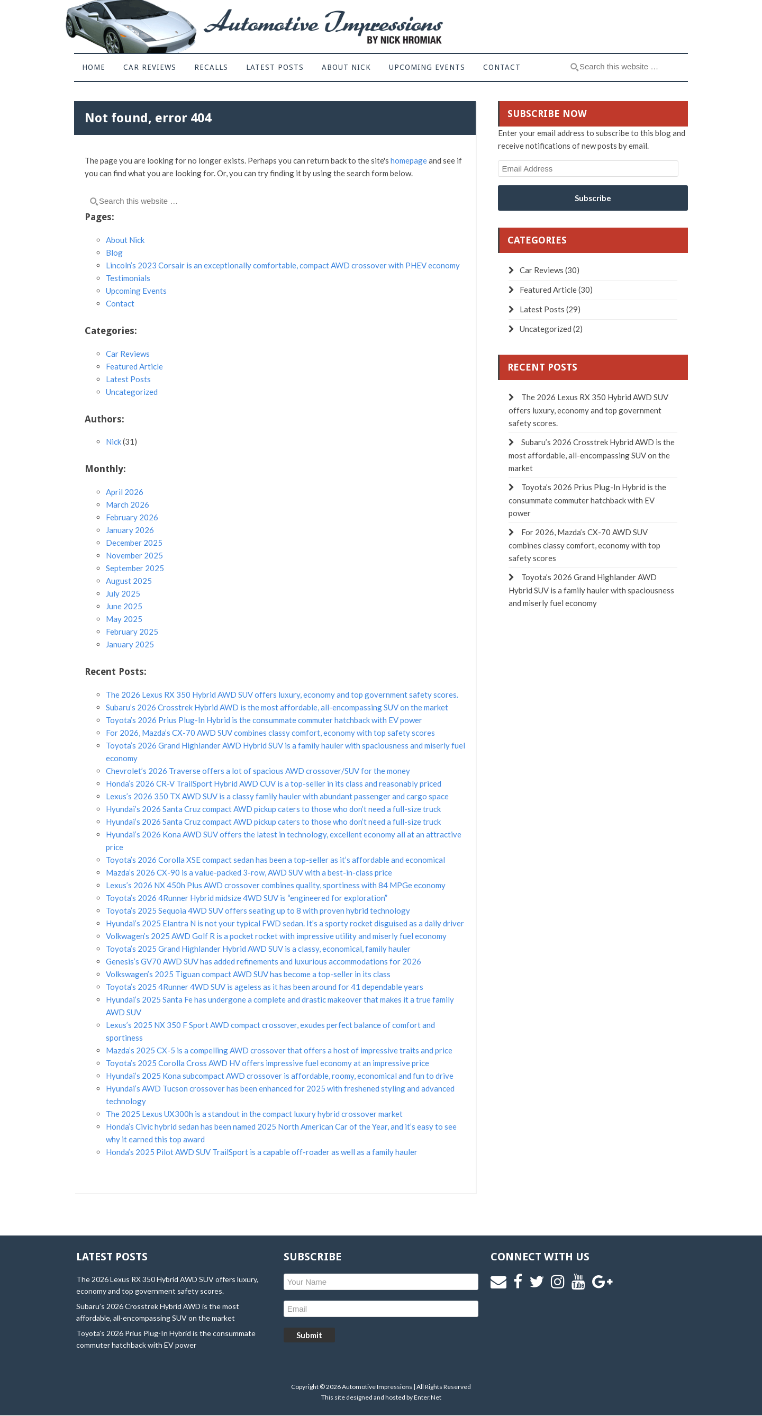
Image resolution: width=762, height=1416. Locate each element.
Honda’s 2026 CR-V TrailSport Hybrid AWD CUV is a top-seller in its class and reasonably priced (273, 783)
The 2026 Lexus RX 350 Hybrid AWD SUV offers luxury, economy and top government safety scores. (282, 694)
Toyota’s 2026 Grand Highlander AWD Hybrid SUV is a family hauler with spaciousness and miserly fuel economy (591, 590)
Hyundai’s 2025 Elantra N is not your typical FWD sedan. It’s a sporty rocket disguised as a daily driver (285, 923)
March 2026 (127, 504)
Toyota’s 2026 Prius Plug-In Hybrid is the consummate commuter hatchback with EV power (264, 720)
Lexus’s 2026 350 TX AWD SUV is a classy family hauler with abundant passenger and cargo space (277, 796)
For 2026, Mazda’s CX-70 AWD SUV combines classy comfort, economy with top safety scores (270, 732)
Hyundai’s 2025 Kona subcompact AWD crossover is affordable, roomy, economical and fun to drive (279, 1075)
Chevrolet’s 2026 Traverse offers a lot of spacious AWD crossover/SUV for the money (258, 770)
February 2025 (132, 631)
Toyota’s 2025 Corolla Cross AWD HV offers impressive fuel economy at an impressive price (267, 1063)
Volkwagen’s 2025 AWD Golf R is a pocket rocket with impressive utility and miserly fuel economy (276, 936)
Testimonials (128, 278)
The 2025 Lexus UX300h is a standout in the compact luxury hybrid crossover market (254, 1114)
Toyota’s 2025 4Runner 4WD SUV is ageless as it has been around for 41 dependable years (264, 986)
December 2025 (134, 542)
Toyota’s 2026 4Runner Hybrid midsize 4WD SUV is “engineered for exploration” (246, 898)
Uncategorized (132, 391)
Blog (114, 252)
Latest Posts (128, 379)
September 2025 (135, 568)
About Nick (125, 240)
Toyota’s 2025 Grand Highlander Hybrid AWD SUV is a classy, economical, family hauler (258, 948)
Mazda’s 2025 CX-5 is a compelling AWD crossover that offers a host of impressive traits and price (279, 1050)
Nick (113, 441)
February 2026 (132, 517)
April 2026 (124, 492)
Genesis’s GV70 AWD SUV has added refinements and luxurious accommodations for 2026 (263, 961)
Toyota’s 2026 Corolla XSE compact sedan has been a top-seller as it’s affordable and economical (275, 859)
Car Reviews (128, 353)
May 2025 (124, 619)
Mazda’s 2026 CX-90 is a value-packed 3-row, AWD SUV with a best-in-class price (249, 872)
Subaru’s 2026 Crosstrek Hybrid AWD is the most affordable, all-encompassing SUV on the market (277, 707)
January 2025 (130, 644)
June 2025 (124, 606)
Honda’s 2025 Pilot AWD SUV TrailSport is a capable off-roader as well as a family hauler (262, 1152)
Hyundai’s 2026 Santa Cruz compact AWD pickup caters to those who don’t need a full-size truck (273, 809)
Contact (120, 303)
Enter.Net (427, 1397)
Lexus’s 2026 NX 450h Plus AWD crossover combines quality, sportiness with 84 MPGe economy (276, 885)
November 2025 (134, 555)
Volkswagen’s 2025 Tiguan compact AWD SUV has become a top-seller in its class (248, 974)
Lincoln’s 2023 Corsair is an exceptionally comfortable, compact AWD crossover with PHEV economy (283, 265)
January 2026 (130, 530)
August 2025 (129, 580)
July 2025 (123, 593)
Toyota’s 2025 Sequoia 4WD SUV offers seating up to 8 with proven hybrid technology (258, 910)
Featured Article (134, 366)
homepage (409, 160)
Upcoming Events (136, 290)
